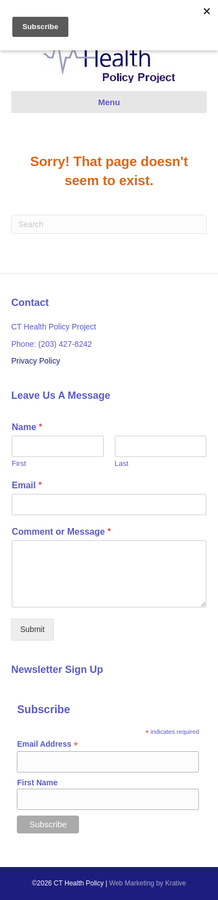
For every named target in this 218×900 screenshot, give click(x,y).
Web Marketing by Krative (147, 883)
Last (122, 463)
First (19, 463)
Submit (32, 629)
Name (27, 427)
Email (26, 485)
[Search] (109, 224)
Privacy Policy (35, 360)
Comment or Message (61, 531)
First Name (37, 782)
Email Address (47, 744)
